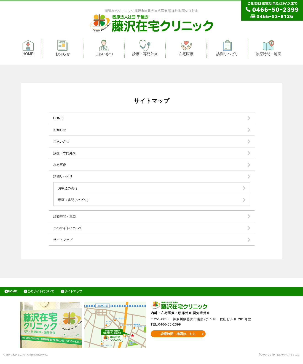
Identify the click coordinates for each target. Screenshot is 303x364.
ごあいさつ (104, 49)
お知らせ (62, 49)
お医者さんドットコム (285, 358)
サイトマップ (64, 241)
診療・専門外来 (145, 49)
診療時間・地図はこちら (178, 337)
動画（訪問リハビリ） (76, 201)
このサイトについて (69, 229)
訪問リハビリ (227, 49)
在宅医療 (186, 49)
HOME (28, 49)
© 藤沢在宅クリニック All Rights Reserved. (33, 358)
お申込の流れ (69, 189)
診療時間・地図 (268, 49)
